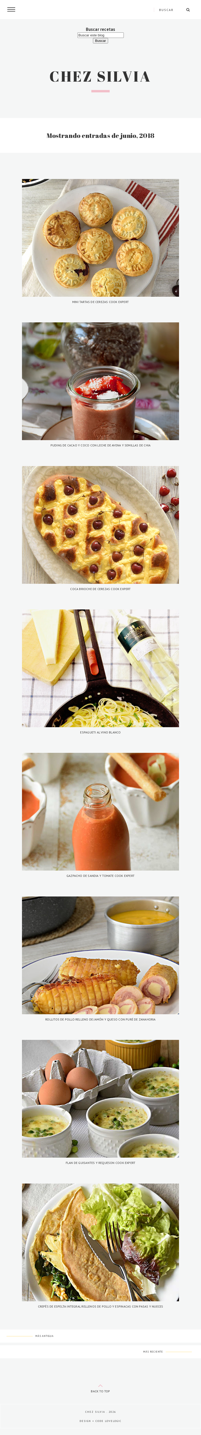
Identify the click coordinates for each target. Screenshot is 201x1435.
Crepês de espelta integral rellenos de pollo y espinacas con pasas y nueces (100, 1306)
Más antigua (44, 1336)
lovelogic (113, 1421)
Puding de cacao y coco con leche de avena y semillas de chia (101, 445)
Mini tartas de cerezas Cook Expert (100, 302)
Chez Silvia (100, 76)
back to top (100, 1387)
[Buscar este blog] (100, 35)
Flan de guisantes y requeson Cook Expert (100, 1163)
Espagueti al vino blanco (100, 732)
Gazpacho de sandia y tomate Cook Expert (100, 876)
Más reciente (153, 1351)
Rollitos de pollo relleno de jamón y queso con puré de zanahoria (100, 1019)
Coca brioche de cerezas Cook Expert (100, 589)
